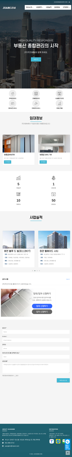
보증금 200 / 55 (10, 155)
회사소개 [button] (29, 7)
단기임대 (7, 162)
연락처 (4, 344)
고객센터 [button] (66, 7)
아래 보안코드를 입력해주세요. (11, 353)
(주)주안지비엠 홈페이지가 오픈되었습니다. (16, 284)
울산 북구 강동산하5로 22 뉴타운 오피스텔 (15, 158)
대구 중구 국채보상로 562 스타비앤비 (49, 158)
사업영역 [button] (39, 7)
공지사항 (5, 279)
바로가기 (36, 59)
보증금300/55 (44, 155)
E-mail (4, 336)
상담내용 (5, 361)
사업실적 (48, 7)
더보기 (68, 279)
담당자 (4, 328)
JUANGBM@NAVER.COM (60, 2)
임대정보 (57, 7)
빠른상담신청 (63, 380)
